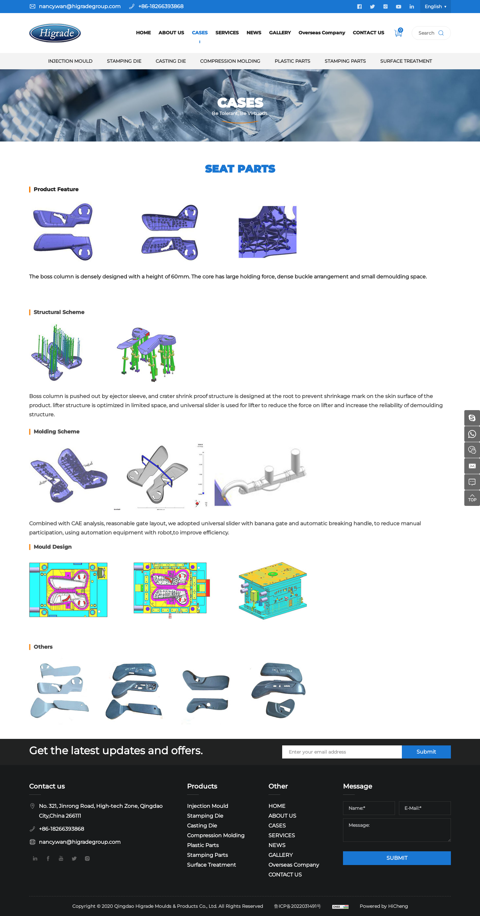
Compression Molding (230, 61)
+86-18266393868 (160, 6)
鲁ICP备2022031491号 (297, 906)
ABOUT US (171, 33)
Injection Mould (70, 61)
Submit (426, 752)
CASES (200, 33)
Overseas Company (322, 33)
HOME (143, 33)
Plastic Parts (292, 61)
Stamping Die (124, 61)
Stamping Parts (345, 61)
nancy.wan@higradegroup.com (80, 6)
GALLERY (280, 33)
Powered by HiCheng (384, 906)
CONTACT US (368, 33)
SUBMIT (396, 858)
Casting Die (171, 61)
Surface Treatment (406, 61)
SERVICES (227, 33)
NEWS (254, 33)
